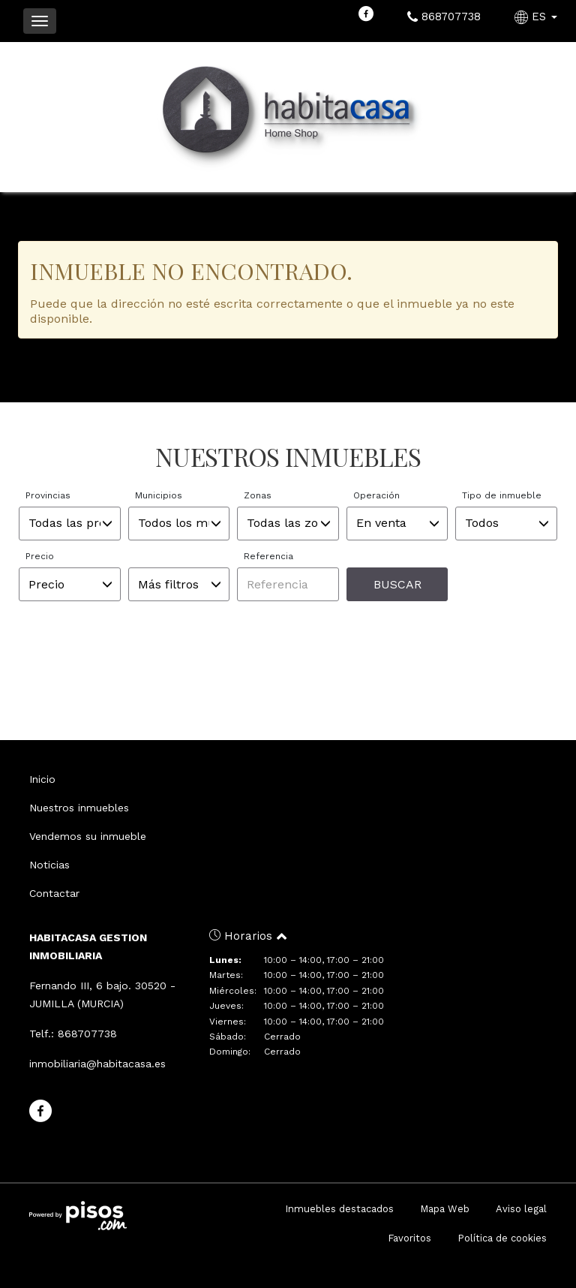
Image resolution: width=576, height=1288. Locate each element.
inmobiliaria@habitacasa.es (97, 1064)
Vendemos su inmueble (87, 836)
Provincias (48, 495)
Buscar (398, 584)
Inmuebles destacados (339, 1208)
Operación (376, 495)
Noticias (49, 865)
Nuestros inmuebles (79, 808)
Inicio (42, 779)
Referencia (268, 556)
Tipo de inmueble (502, 495)
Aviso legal (521, 1208)
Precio (40, 556)
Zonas (258, 495)
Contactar (54, 893)
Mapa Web (445, 1208)
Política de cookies (502, 1238)
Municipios (158, 495)
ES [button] (537, 16)
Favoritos (409, 1238)
